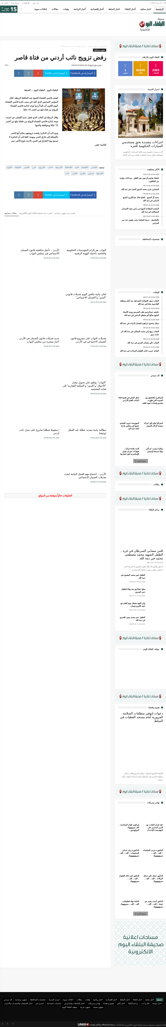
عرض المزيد (141, 461)
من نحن (35, 3)
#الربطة (58, 167)
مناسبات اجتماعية (54, 1003)
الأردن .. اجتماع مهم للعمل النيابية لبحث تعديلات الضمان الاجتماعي (21, 351)
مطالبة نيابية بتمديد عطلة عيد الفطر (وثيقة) (90, 350)
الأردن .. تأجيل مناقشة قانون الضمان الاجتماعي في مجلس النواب (55, 253)
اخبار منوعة (157, 1003)
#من (34, 167)
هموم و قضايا (108, 1003)
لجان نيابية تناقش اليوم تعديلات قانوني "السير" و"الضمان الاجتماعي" (24, 253)
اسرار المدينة (54, 999)
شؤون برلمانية (93, 46)
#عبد (77, 167)
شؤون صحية (98, 1007)
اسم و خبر (39, 1003)
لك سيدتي (8, 999)
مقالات (79, 999)
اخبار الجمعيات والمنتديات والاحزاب (18, 1003)
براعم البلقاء (133, 1003)
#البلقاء (18, 167)
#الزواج (41, 167)
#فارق (83, 173)
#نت (67, 173)
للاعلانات (25, 3)
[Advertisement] (140, 267)
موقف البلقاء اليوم (69, 1007)
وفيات (87, 999)
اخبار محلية (149, 999)
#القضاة (84, 167)
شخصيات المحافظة (38, 999)
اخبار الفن (121, 1003)
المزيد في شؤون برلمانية (64, 213)
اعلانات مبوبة (68, 999)
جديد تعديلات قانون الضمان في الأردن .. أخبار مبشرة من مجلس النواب (56, 301)
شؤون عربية (85, 1007)
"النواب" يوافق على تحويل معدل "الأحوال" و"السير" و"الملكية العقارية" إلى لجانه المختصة (21, 302)
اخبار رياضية (98, 999)
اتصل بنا (5, 3)
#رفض (91, 173)
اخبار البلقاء (137, 999)
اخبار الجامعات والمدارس (74, 1003)
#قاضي (94, 167)
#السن (74, 173)
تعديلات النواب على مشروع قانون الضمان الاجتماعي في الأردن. (91, 301)
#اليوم (9, 167)
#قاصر (26, 167)
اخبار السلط (125, 999)
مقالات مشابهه (11, 213)
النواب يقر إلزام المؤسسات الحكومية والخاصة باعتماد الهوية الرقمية (91, 253)
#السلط (99, 173)
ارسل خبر (15, 3)
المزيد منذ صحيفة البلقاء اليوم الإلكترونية (35, 213)
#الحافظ (68, 167)
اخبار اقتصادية (111, 999)
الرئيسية (103, 46)
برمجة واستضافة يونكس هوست (96, 1024)
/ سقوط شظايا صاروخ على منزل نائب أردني (57, 350)
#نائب (50, 167)
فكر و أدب (145, 1003)
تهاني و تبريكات (94, 1003)
